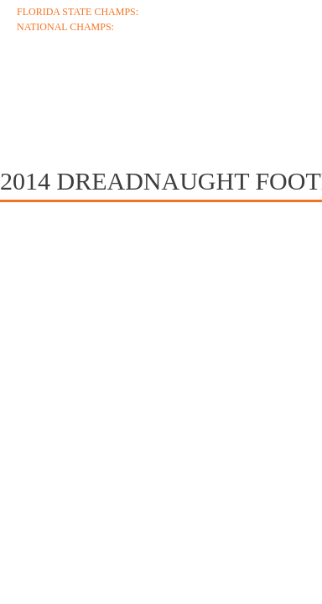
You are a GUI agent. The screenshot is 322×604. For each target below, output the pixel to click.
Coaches (135, 85)
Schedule (241, 85)
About (42, 85)
